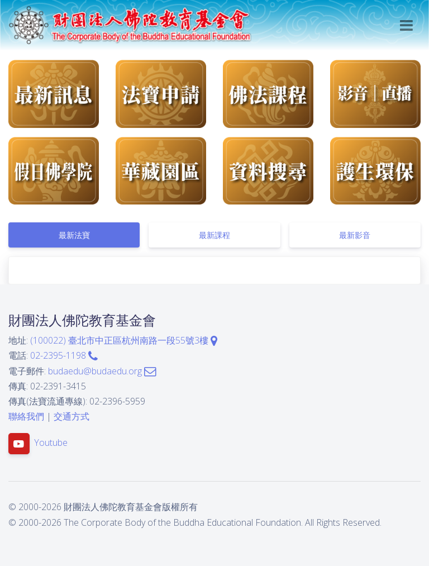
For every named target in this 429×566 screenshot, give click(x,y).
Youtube (51, 443)
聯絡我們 (26, 416)
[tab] (74, 235)
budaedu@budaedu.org (102, 371)
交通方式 (71, 416)
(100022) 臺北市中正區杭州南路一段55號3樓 (123, 340)
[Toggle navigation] (406, 25)
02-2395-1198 (64, 355)
